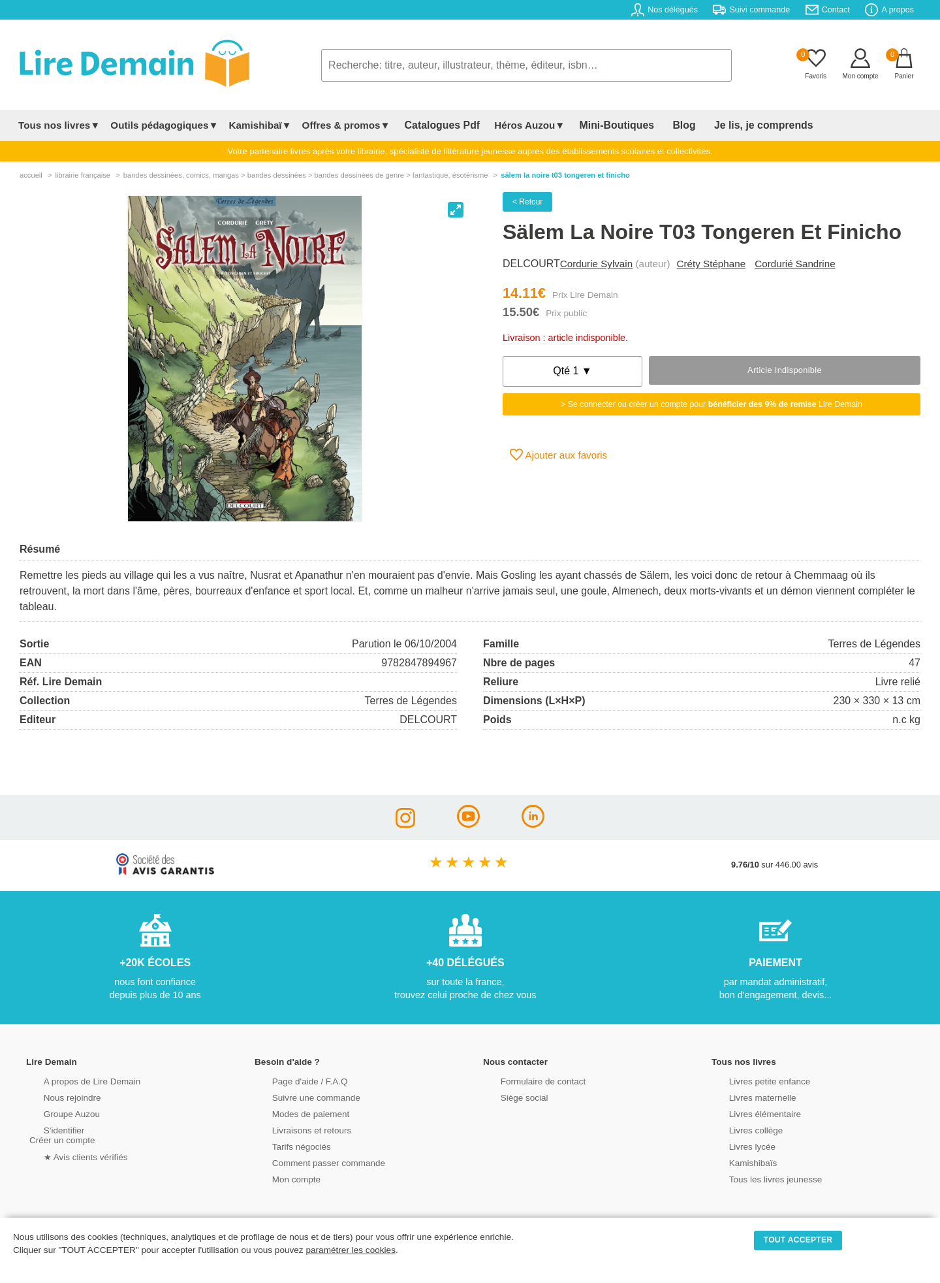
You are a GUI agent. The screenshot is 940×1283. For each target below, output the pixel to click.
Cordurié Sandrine (795, 263)
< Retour (527, 201)
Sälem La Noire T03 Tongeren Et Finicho (565, 175)
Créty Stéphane (711, 263)
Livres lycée (737, 1145)
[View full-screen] (455, 210)
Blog (657, 125)
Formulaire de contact (526, 1080)
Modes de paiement (294, 1113)
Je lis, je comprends (726, 125)
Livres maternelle (746, 1096)
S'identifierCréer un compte (60, 1134)
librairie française (82, 175)
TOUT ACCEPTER (798, 1239)
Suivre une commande (299, 1096)
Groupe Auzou (56, 1113)
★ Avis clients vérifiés (69, 1155)
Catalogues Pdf (436, 125)
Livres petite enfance (753, 1080)
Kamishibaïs (737, 1162)
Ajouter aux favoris (558, 454)
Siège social (508, 1096)
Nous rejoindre (56, 1096)
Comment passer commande (311, 1162)
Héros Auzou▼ (518, 125)
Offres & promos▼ (346, 125)
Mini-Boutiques (600, 125)
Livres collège (740, 1129)
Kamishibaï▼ (260, 125)
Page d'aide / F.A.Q (294, 1080)
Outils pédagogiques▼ (164, 125)
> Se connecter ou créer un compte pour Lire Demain (711, 404)
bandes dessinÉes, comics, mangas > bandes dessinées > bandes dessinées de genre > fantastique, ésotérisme (305, 175)
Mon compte (281, 1178)
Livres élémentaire (749, 1113)
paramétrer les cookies (351, 1250)
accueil (31, 175)
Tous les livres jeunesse (759, 1178)
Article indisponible (784, 370)
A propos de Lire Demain (75, 1080)
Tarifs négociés (285, 1145)
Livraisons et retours (295, 1129)
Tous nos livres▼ (59, 125)
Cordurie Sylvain (596, 263)
